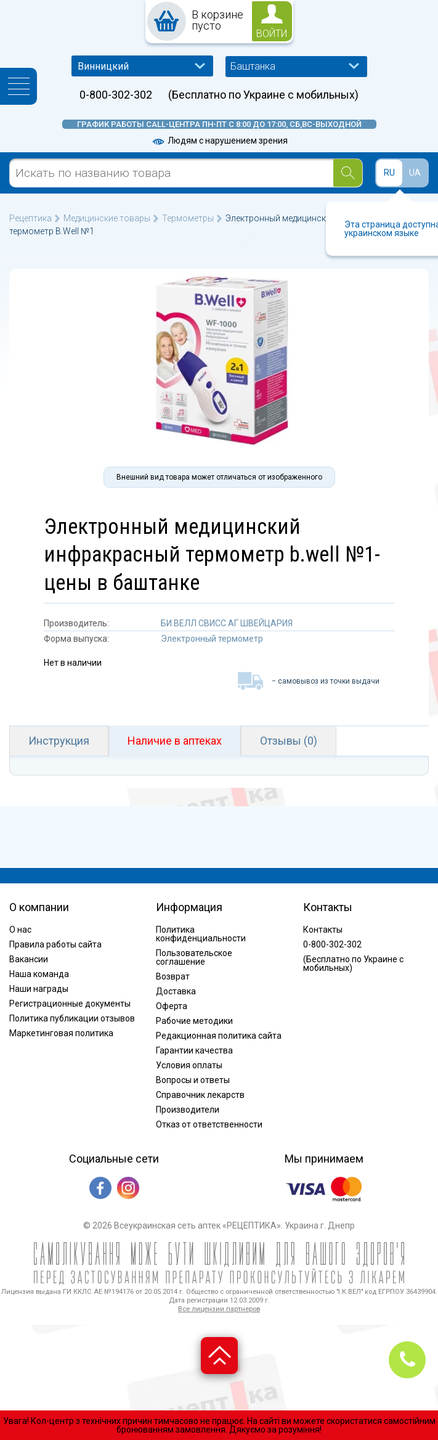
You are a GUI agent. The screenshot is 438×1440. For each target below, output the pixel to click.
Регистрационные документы (70, 1003)
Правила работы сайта (55, 944)
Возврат (173, 976)
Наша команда (39, 974)
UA (415, 173)
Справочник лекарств (200, 1095)
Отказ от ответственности (209, 1124)
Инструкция (58, 740)
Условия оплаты (189, 1065)
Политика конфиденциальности (201, 934)
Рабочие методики (194, 1021)
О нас (20, 930)
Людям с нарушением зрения (219, 140)
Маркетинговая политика (61, 1033)
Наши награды (38, 989)
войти (271, 33)
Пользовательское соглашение (194, 957)
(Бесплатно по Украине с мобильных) (263, 94)
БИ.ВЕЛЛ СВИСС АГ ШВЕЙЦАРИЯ (227, 623)
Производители (187, 1110)
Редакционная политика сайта (219, 1036)
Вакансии (28, 959)
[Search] (347, 173)
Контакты (323, 930)
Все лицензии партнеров (219, 1309)
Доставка (176, 991)
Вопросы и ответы (193, 1080)
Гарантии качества (194, 1050)
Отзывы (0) (288, 740)
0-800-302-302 (115, 94)
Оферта (171, 1006)
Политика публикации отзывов (72, 1018)
